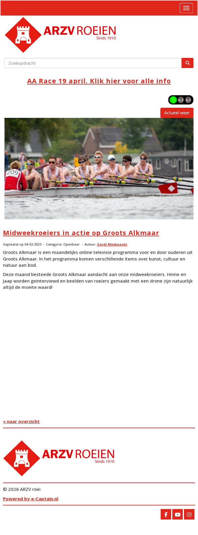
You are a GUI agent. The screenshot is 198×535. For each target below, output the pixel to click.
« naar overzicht (21, 421)
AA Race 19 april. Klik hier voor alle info (99, 80)
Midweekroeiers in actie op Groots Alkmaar (81, 232)
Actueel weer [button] (177, 112)
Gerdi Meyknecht (112, 244)
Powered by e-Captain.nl (30, 499)
